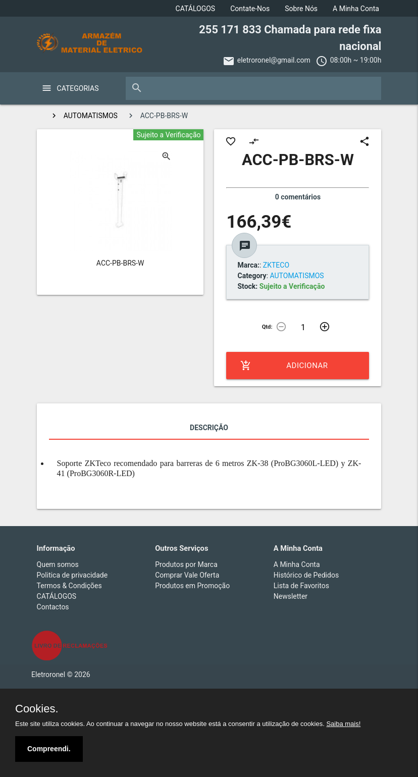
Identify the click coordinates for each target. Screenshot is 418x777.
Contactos (53, 607)
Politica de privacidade (72, 575)
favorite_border (230, 141)
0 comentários (298, 197)
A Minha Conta (356, 9)
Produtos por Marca (186, 564)
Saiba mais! (343, 724)
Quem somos (58, 564)
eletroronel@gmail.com (273, 60)
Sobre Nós (301, 9)
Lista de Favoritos (301, 586)
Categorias (78, 88)
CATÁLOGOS (196, 9)
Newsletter (290, 596)
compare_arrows (253, 141)
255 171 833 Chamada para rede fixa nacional (290, 38)
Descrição (209, 428)
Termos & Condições (69, 586)
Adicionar (284, 365)
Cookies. (37, 709)
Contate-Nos (250, 9)
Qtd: (267, 327)
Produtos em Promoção (192, 586)
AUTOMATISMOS (91, 116)
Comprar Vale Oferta (187, 575)
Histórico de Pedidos (306, 575)
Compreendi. (49, 749)
